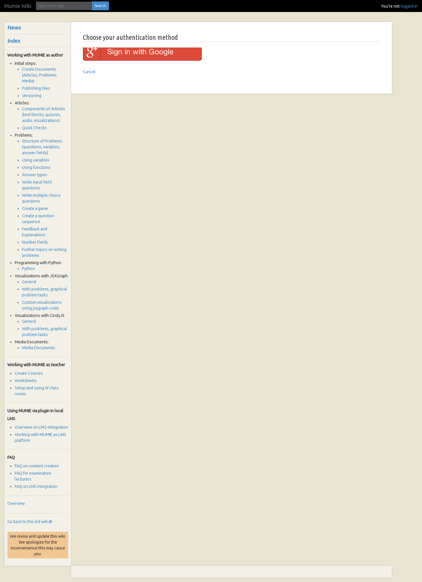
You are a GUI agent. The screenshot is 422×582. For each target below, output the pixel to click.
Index (13, 41)
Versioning (31, 95)
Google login (94, 51)
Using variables (36, 160)
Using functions (36, 167)
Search (100, 6)
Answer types (34, 174)
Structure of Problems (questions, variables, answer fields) (42, 147)
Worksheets (26, 380)
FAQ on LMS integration (36, 486)
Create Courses (29, 373)
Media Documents (38, 347)
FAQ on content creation (37, 466)
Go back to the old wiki (27, 521)
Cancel (89, 71)
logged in (409, 6)
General (29, 281)
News (14, 27)
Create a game (35, 208)
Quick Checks (34, 127)
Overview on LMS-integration (41, 427)
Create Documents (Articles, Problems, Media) (39, 75)
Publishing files (36, 88)
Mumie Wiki (17, 6)
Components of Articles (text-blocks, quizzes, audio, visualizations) (43, 114)
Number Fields (35, 242)
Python (28, 268)
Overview (16, 503)
